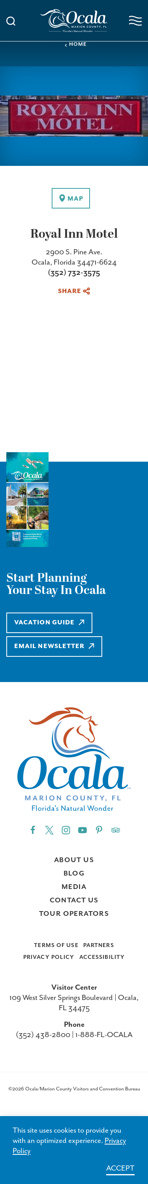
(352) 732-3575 (74, 272)
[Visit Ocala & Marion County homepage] (74, 20)
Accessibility (102, 957)
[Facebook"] (32, 829)
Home (75, 44)
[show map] (71, 198)
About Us (74, 860)
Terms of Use (56, 945)
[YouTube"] (82, 829)
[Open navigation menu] (135, 21)
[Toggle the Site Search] (10, 20)
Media (74, 887)
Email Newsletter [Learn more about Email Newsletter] (54, 646)
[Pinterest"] (99, 829)
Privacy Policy (49, 957)
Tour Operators (74, 914)
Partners (98, 945)
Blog (74, 874)
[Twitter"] (49, 829)
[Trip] (115, 829)
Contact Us (74, 900)
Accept (120, 1168)
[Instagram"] (66, 829)
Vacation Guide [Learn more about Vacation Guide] (49, 622)
